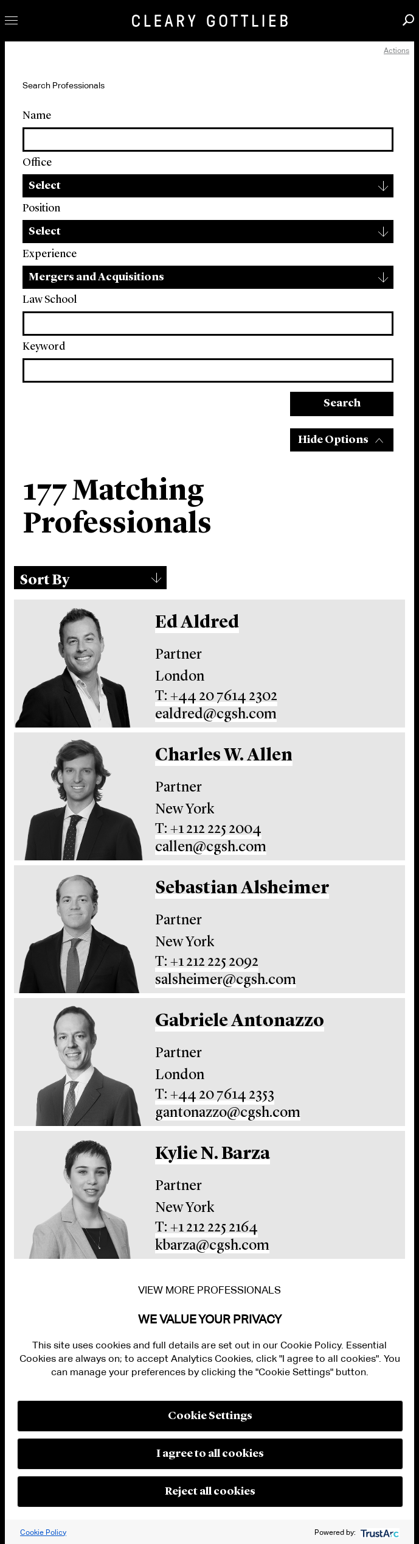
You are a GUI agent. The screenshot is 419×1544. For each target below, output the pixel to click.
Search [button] (408, 20)
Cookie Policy (43, 1532)
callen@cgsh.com (210, 847)
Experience (50, 254)
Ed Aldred (197, 623)
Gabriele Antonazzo (239, 1021)
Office (37, 162)
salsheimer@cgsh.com (225, 980)
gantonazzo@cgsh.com (227, 1113)
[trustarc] (378, 1532)
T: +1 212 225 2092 (206, 962)
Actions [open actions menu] (396, 50)
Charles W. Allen (224, 756)
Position (41, 208)
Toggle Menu (11, 20)
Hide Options (333, 439)
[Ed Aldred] (79, 664)
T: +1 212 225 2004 (208, 829)
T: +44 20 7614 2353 (214, 1095)
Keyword (44, 346)
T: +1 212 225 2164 (206, 1227)
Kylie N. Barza (212, 1154)
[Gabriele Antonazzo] (79, 1062)
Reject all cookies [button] (210, 1491)
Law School (50, 299)
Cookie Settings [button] (210, 1416)
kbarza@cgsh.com (212, 1246)
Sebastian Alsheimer (242, 889)
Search (342, 403)
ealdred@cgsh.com (216, 714)
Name (37, 115)
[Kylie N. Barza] (79, 1195)
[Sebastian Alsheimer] (79, 929)
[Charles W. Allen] (79, 796)
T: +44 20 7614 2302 (216, 696)
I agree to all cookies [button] (210, 1453)
